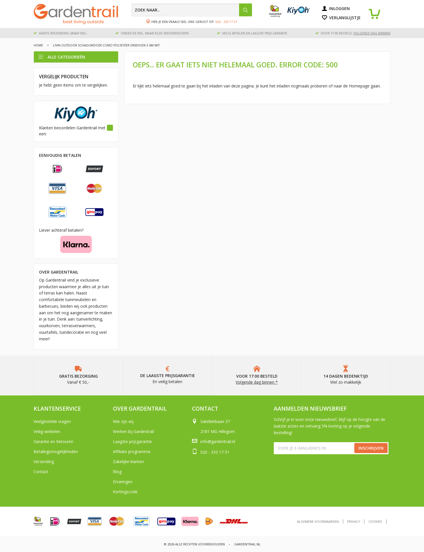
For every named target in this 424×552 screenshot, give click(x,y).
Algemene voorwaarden (318, 521)
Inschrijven (371, 448)
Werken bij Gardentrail (133, 431)
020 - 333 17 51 (226, 21)
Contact (41, 471)
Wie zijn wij (123, 421)
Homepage (359, 86)
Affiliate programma (131, 451)
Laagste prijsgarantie (132, 441)
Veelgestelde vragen (52, 421)
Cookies (375, 521)
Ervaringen (122, 481)
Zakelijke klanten (128, 461)
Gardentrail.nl (247, 544)
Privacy (353, 521)
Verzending (44, 461)
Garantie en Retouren (53, 441)
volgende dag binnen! (371, 33)
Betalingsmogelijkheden (56, 451)
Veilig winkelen (47, 431)
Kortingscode (125, 491)
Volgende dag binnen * (257, 382)
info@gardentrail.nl (217, 441)
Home (38, 45)
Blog (117, 471)
